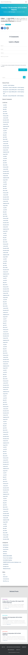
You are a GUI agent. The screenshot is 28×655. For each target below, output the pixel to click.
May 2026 (4, 109)
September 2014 (6, 391)
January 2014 (5, 408)
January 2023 (5, 194)
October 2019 (5, 271)
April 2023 (5, 188)
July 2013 (5, 421)
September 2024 (6, 152)
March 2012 (5, 455)
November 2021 (6, 224)
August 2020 (5, 256)
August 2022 (5, 205)
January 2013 (5, 434)
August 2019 (5, 276)
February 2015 (5, 380)
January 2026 (5, 117)
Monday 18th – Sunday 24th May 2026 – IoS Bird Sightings (13, 89)
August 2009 (5, 522)
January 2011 (5, 485)
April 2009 (5, 530)
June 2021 (5, 235)
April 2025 (5, 137)
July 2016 (5, 344)
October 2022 (5, 201)
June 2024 (5, 158)
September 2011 (6, 468)
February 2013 (5, 432)
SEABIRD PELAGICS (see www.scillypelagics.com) (12, 562)
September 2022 (6, 203)
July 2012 (5, 447)
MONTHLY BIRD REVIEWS (7, 555)
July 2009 (5, 524)
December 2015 (6, 359)
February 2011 (5, 483)
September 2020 (6, 254)
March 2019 (5, 284)
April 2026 (5, 111)
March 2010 (5, 507)
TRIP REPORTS (5, 564)
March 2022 (5, 216)
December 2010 (6, 487)
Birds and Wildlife (11, 649)
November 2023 (6, 173)
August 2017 (5, 316)
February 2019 (5, 286)
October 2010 (5, 492)
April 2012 (5, 453)
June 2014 (5, 398)
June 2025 (5, 132)
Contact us (18, 649)
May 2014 (4, 400)
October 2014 (5, 389)
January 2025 (5, 143)
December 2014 (6, 385)
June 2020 (5, 261)
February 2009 (5, 534)
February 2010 (5, 509)
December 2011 (6, 462)
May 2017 (4, 323)
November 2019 (6, 269)
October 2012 (5, 440)
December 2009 (6, 513)
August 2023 (5, 179)
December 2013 (6, 410)
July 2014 (5, 395)
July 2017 (5, 318)
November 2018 (6, 291)
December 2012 (6, 436)
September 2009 (6, 519)
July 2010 (5, 498)
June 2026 (5, 107)
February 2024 (5, 167)
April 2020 (5, 265)
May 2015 (4, 374)
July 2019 (5, 278)
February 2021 (5, 244)
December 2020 (6, 248)
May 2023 (4, 186)
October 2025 (5, 124)
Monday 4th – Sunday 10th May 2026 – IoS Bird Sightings (13, 95)
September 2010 (6, 494)
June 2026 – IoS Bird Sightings (8, 85)
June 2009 (5, 526)
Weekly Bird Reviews (6, 568)
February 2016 (5, 355)
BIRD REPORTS (8, 24)
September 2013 (6, 417)
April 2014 (5, 402)
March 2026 (5, 113)
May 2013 (4, 425)
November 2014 (6, 387)
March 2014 (5, 404)
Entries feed (5, 576)
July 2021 (5, 233)
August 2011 (5, 470)
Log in (4, 574)
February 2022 (5, 218)
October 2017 (5, 312)
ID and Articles (5, 549)
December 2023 (6, 171)
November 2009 (6, 515)
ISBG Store (5, 553)
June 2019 (5, 280)
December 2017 (6, 310)
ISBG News (5, 551)
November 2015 (6, 361)
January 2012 (5, 460)
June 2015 (5, 372)
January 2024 (5, 169)
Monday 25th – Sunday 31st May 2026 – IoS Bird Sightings (13, 87)
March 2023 (5, 190)
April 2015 (5, 376)
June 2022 (5, 209)
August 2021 (5, 231)
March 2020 (5, 267)
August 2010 (5, 496)
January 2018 (5, 308)
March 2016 (5, 353)
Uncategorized (5, 566)
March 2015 (5, 378)
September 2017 (6, 314)
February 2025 (5, 141)
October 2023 (5, 175)
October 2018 (5, 293)
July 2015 (5, 370)
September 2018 (6, 295)
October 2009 (5, 517)
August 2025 (5, 128)
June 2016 (5, 346)
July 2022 (5, 207)
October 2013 (5, 415)
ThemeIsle (18, 652)
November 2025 (6, 122)
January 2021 (5, 246)
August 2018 (5, 297)
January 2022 (5, 220)
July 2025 (5, 130)
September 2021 (6, 229)
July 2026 (5, 105)
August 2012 (5, 445)
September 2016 (6, 340)
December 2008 (6, 539)
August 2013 (5, 419)
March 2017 (5, 327)
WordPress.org (6, 581)
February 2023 (5, 192)
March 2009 (5, 532)
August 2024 (5, 154)
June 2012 (5, 449)
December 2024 (6, 145)
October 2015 (5, 363)
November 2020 (6, 250)
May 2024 (4, 160)
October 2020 (5, 252)
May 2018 (4, 301)
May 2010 (4, 502)
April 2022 (5, 214)
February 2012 (5, 457)
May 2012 (4, 451)
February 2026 (5, 115)
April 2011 (5, 479)
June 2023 (5, 184)
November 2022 (6, 199)
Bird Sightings (5, 547)
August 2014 (5, 393)
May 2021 (4, 237)
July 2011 (5, 472)
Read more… (7, 608)
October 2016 (5, 338)
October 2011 (5, 466)
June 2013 (5, 423)
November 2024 (6, 147)
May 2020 (4, 263)
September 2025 (6, 126)
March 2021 (5, 241)
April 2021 (5, 239)
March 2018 (5, 306)
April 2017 (5, 325)
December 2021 (6, 222)
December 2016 (6, 333)
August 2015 (5, 368)
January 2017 (5, 331)
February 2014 (5, 406)
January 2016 (5, 357)
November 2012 (6, 438)
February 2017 (5, 329)
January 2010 (5, 511)
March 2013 (5, 430)
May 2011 (4, 477)
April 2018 (5, 303)
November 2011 (6, 464)
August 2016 (5, 342)
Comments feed (6, 578)
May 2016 (4, 348)
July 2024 (5, 156)
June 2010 (5, 500)
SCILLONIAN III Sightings (7, 560)
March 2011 (5, 481)
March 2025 (5, 139)
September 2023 (6, 177)
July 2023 (5, 182)
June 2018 (5, 299)
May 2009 (4, 528)
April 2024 (5, 162)
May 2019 (4, 282)
